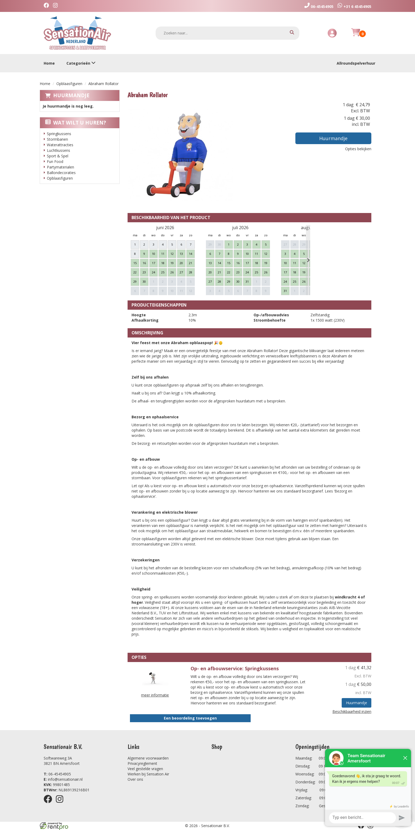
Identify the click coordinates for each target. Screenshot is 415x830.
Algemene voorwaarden (148, 758)
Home (49, 63)
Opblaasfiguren (69, 83)
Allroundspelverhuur (356, 63)
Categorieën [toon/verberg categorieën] (81, 63)
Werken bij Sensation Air (148, 773)
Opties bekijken (358, 148)
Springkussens (59, 133)
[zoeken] (292, 33)
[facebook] (48, 6)
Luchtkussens (58, 150)
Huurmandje (71, 95)
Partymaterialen (60, 167)
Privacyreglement (142, 763)
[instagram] (57, 6)
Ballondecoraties (61, 172)
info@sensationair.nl (63, 779)
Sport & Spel (57, 155)
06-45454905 (57, 773)
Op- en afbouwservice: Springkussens (235, 668)
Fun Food (55, 161)
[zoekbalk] (228, 33)
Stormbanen (57, 139)
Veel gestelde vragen (145, 768)
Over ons (135, 779)
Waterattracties (60, 144)
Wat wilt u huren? (75, 122)
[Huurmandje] (355, 35)
